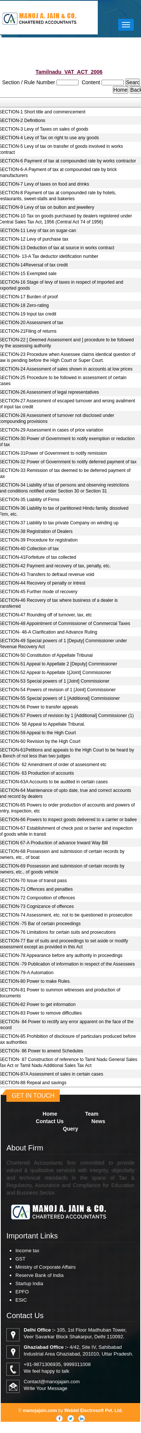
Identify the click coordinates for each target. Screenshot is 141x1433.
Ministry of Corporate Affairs (45, 1267)
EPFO (22, 1292)
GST (20, 1259)
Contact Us (50, 1121)
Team (92, 1114)
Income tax (27, 1250)
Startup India (29, 1283)
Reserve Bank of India (39, 1275)
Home (49, 1114)
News (98, 1121)
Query (70, 1129)
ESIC (21, 1300)
